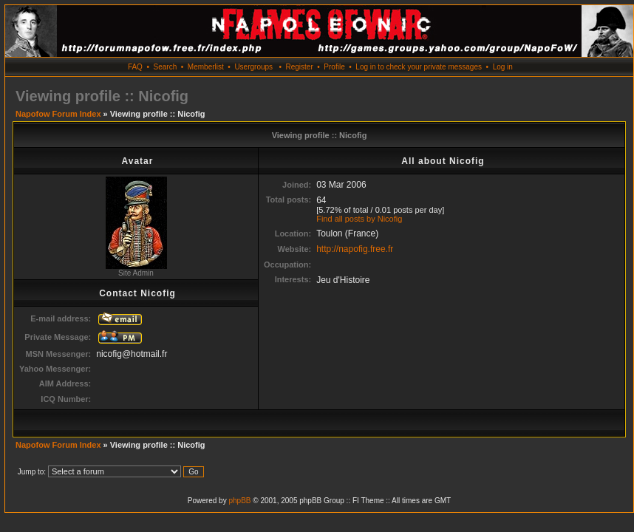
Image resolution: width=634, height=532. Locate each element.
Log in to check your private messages (418, 67)
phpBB (239, 501)
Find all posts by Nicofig (359, 218)
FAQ (135, 67)
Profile (334, 67)
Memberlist (206, 67)
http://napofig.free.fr (354, 249)
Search (165, 67)
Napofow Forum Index (58, 113)
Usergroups (253, 67)
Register (299, 67)
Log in (503, 67)
